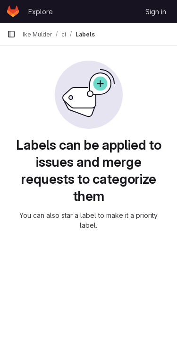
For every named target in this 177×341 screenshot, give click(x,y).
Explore (40, 12)
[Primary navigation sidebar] (11, 34)
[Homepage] (13, 11)
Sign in (155, 12)
